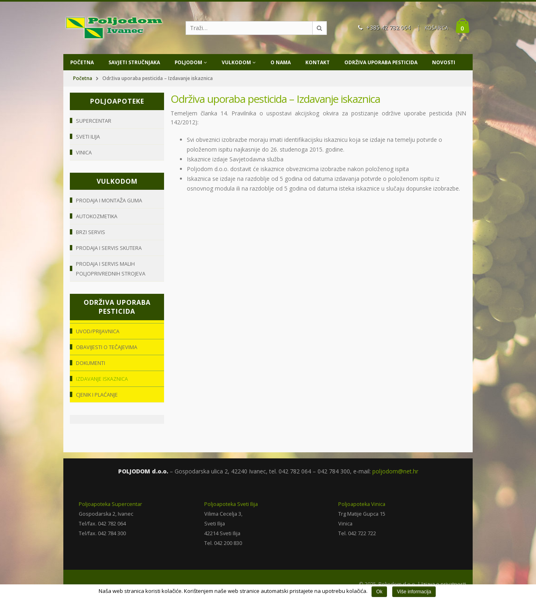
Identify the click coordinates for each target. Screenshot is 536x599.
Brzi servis (90, 232)
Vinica (84, 152)
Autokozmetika (97, 216)
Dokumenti (91, 363)
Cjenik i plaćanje (97, 394)
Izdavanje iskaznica (102, 378)
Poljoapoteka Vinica (361, 504)
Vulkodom (236, 62)
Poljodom (188, 62)
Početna (82, 62)
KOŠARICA (436, 27)
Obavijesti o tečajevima (106, 347)
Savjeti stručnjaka (134, 62)
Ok (379, 592)
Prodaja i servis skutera (109, 248)
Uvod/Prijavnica (97, 331)
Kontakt (317, 62)
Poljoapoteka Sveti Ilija (231, 504)
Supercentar (93, 120)
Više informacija (414, 592)
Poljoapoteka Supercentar (110, 504)
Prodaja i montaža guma (109, 200)
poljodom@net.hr (395, 471)
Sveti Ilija (88, 136)
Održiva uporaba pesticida (380, 62)
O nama (280, 62)
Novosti (443, 62)
